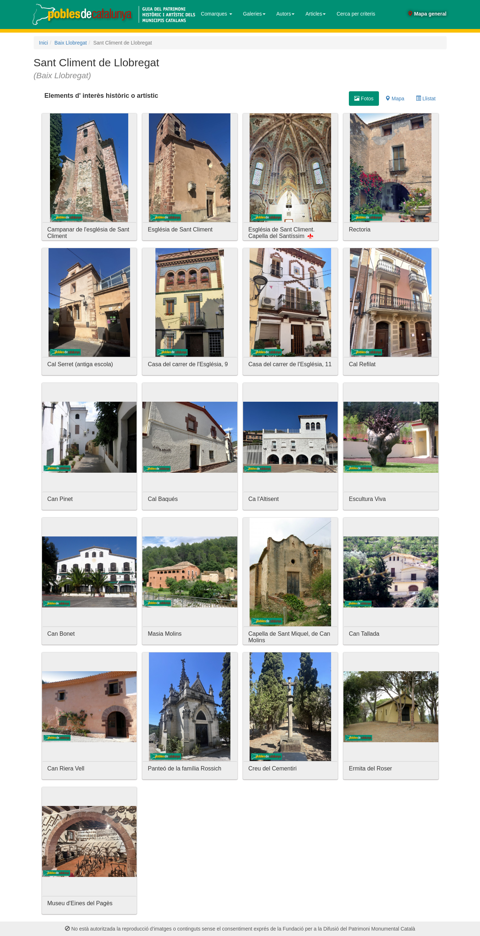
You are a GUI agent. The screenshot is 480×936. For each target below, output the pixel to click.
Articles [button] (315, 14)
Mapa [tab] (394, 98)
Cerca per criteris (356, 14)
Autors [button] (285, 14)
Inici (43, 43)
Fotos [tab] (363, 98)
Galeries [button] (254, 14)
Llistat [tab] (425, 98)
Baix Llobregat (70, 43)
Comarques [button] (216, 14)
